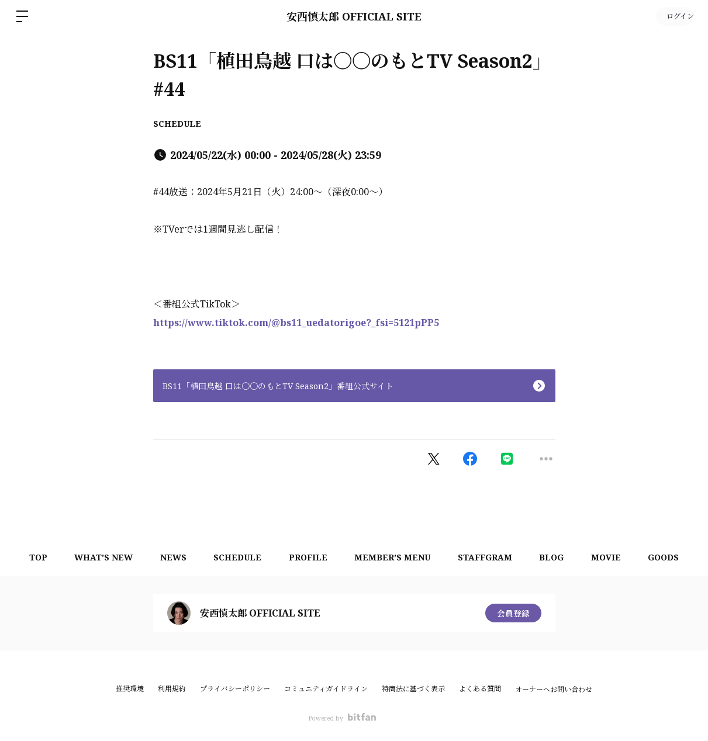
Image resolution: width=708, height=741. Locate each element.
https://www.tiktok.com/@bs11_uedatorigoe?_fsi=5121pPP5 (296, 322)
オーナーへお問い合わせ (553, 689)
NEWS (168, 557)
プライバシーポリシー (235, 689)
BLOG (556, 557)
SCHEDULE (177, 123)
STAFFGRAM (488, 557)
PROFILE (307, 557)
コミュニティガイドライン (326, 689)
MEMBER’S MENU (393, 557)
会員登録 (513, 612)
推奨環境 (130, 689)
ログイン (673, 16)
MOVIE (613, 557)
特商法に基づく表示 (413, 689)
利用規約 (172, 689)
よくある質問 (480, 689)
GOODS (672, 557)
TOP (29, 557)
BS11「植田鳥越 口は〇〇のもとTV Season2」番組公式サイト (278, 386)
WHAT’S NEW (96, 557)
